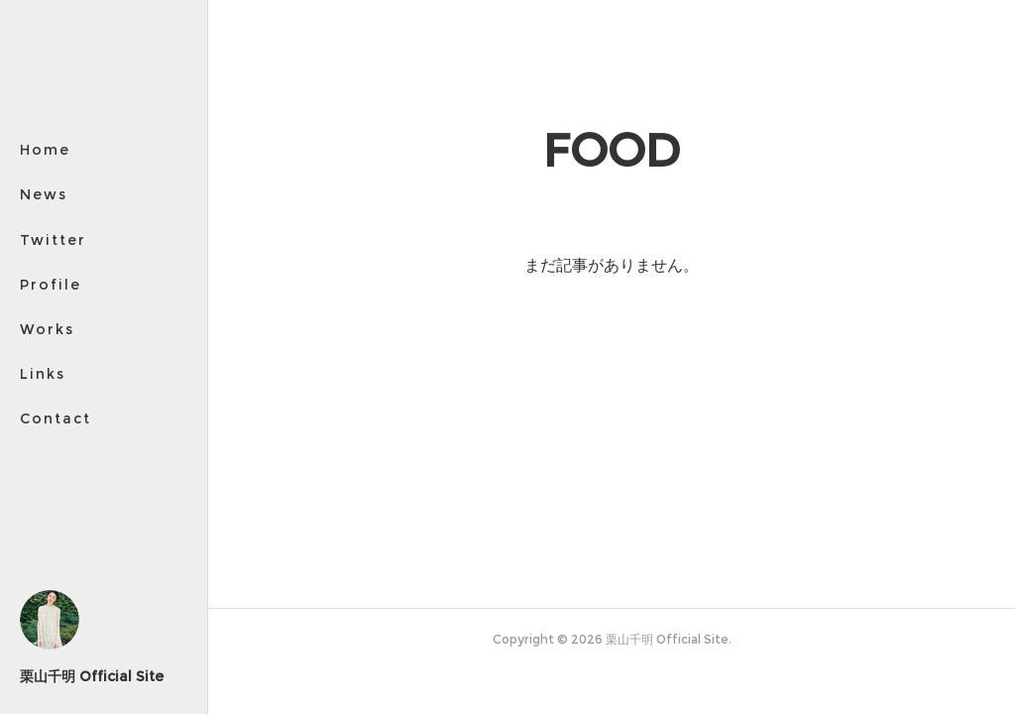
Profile (50, 285)
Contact (55, 418)
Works (47, 329)
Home (45, 150)
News (43, 194)
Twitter (53, 240)
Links (42, 374)
